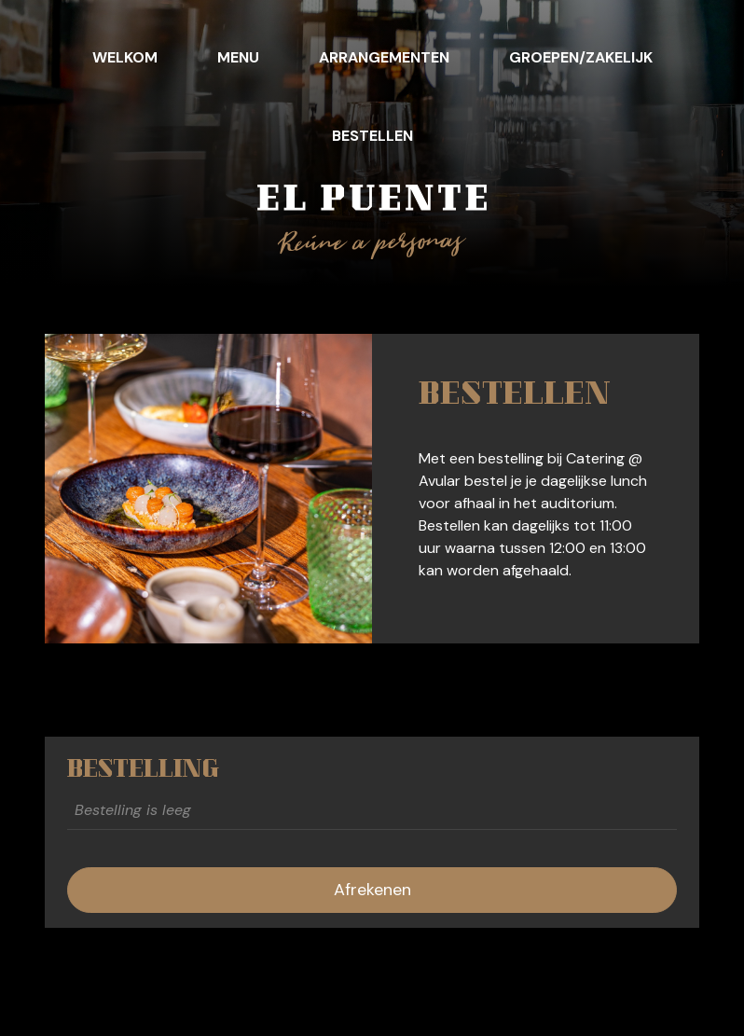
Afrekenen (372, 889)
